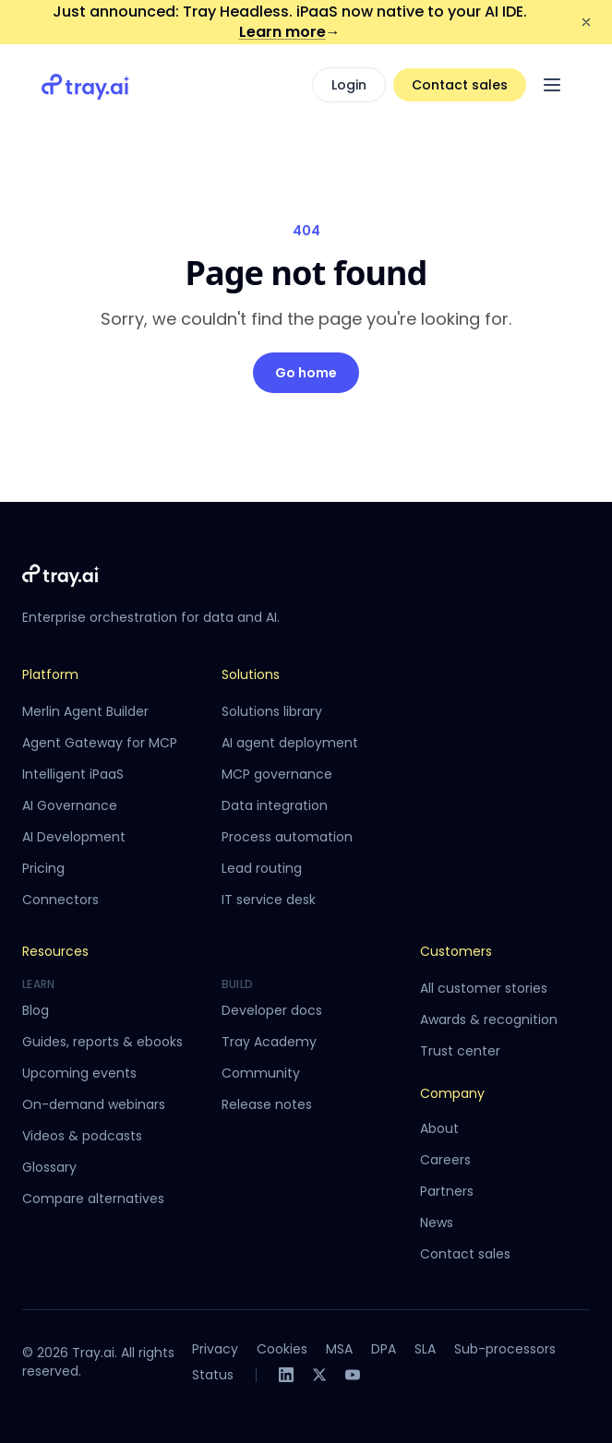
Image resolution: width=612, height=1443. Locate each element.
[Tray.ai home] (86, 85)
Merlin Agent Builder (85, 711)
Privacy (215, 1349)
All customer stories (483, 988)
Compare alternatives (93, 1198)
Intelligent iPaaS (73, 774)
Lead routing (262, 868)
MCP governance (277, 774)
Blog (35, 1010)
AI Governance (69, 805)
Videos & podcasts (82, 1136)
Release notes (267, 1104)
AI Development (74, 837)
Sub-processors (505, 1349)
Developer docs (272, 1010)
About (439, 1128)
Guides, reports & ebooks (102, 1041)
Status (213, 1374)
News (436, 1222)
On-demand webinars (93, 1104)
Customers (456, 951)
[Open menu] (552, 84)
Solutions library (272, 711)
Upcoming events (79, 1073)
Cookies (282, 1349)
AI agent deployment (290, 742)
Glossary (49, 1167)
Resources (55, 951)
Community (261, 1073)
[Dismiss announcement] (586, 22)
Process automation (287, 837)
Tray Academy (269, 1041)
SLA (425, 1349)
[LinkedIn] (286, 1374)
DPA (383, 1349)
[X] (319, 1374)
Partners (447, 1191)
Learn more (290, 31)
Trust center (460, 1051)
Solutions (251, 674)
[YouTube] (352, 1374)
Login (348, 85)
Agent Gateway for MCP (99, 742)
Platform (50, 674)
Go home (306, 373)
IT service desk (269, 899)
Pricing (43, 868)
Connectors (60, 899)
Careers (445, 1160)
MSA (339, 1349)
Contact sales (460, 85)
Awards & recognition (489, 1019)
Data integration (275, 805)
